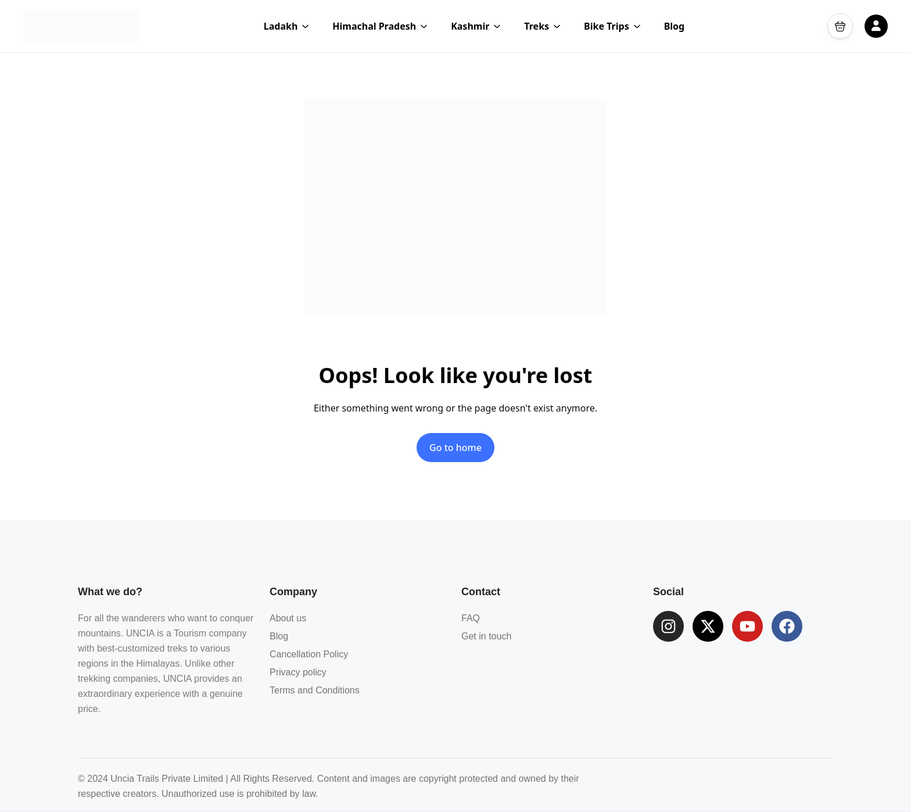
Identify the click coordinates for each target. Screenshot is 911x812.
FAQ (470, 618)
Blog (674, 26)
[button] (840, 26)
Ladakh (287, 26)
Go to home (455, 447)
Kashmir (476, 26)
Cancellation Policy (309, 654)
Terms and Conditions (315, 690)
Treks (542, 26)
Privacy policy (298, 672)
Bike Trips (612, 26)
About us (288, 618)
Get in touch (486, 636)
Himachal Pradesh (380, 26)
